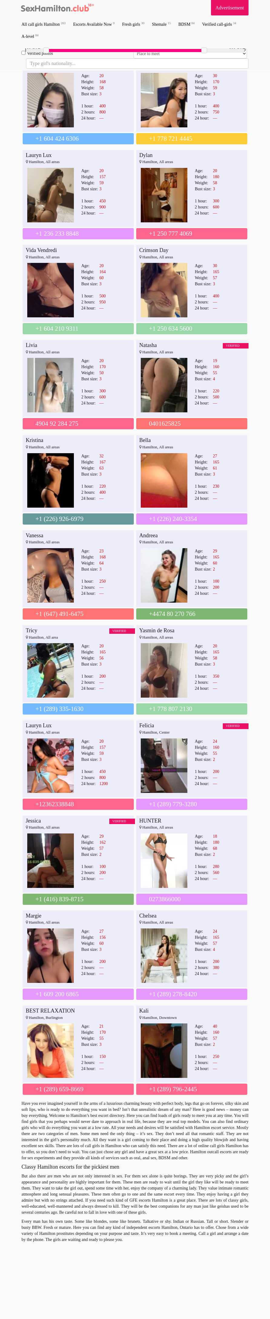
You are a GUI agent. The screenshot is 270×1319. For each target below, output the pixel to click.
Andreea (148, 535)
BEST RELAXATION (50, 1011)
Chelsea (147, 916)
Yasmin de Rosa (156, 630)
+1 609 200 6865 (57, 994)
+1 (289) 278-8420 (173, 994)
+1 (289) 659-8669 (59, 1089)
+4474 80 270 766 (172, 613)
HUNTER (150, 821)
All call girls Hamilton (43, 24)
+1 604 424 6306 (57, 138)
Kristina (34, 440)
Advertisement (230, 7)
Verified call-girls (219, 24)
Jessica (33, 821)
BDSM (186, 24)
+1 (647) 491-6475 (59, 613)
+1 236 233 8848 (57, 233)
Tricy (31, 630)
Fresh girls (133, 24)
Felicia (146, 725)
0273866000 (165, 899)
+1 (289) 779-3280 (173, 804)
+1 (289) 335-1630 (59, 708)
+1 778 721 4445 (170, 138)
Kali (144, 1011)
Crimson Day (154, 250)
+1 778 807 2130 (170, 708)
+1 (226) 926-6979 (59, 518)
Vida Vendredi (41, 250)
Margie (33, 916)
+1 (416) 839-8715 (59, 899)
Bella (145, 440)
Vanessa (34, 535)
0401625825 (165, 423)
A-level (29, 36)
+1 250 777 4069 (170, 233)
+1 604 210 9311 (56, 328)
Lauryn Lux (38, 155)
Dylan (146, 155)
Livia (31, 345)
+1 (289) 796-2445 (173, 1089)
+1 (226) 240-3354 (173, 518)
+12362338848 (54, 804)
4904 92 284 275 (56, 423)
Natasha (148, 345)
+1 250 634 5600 (170, 328)
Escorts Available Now (94, 24)
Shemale (161, 24)
